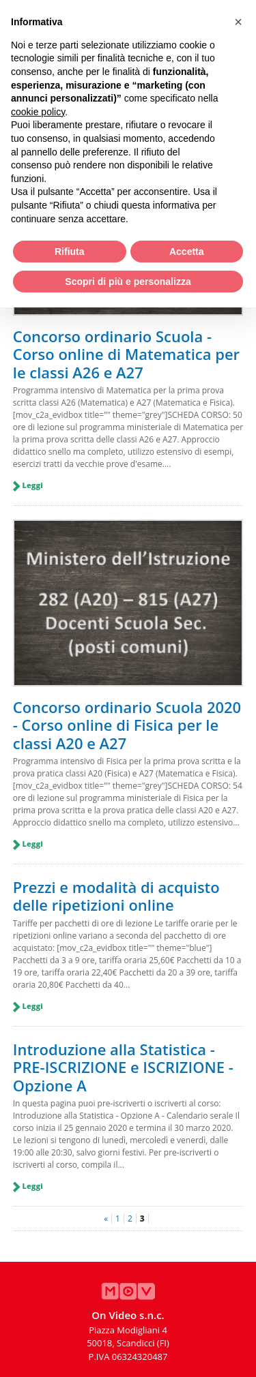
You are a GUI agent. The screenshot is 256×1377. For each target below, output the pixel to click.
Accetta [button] (186, 251)
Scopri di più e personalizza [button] (127, 281)
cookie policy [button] (38, 111)
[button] (238, 22)
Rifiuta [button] (70, 251)
